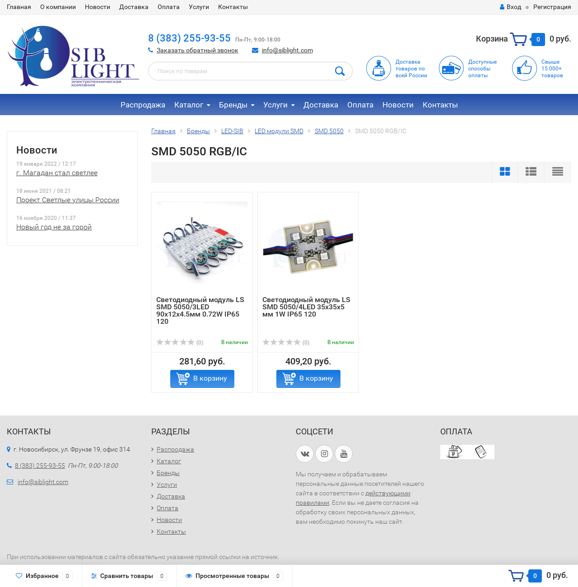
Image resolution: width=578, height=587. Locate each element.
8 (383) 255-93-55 (189, 38)
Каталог (188, 104)
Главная (19, 6)
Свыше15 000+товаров (552, 69)
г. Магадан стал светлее (57, 172)
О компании (58, 6)
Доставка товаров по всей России (411, 69)
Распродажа (143, 104)
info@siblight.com (287, 50)
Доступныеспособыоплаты (482, 69)
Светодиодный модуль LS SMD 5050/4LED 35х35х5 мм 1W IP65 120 (306, 306)
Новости (97, 6)
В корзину (210, 378)
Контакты (233, 6)
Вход (510, 6)
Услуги (199, 6)
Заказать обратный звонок (197, 50)
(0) (179, 343)
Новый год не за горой (54, 227)
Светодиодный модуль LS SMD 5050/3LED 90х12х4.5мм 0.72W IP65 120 (200, 310)
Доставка (134, 6)
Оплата (169, 6)
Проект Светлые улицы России (67, 200)
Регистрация (552, 6)
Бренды (233, 104)
